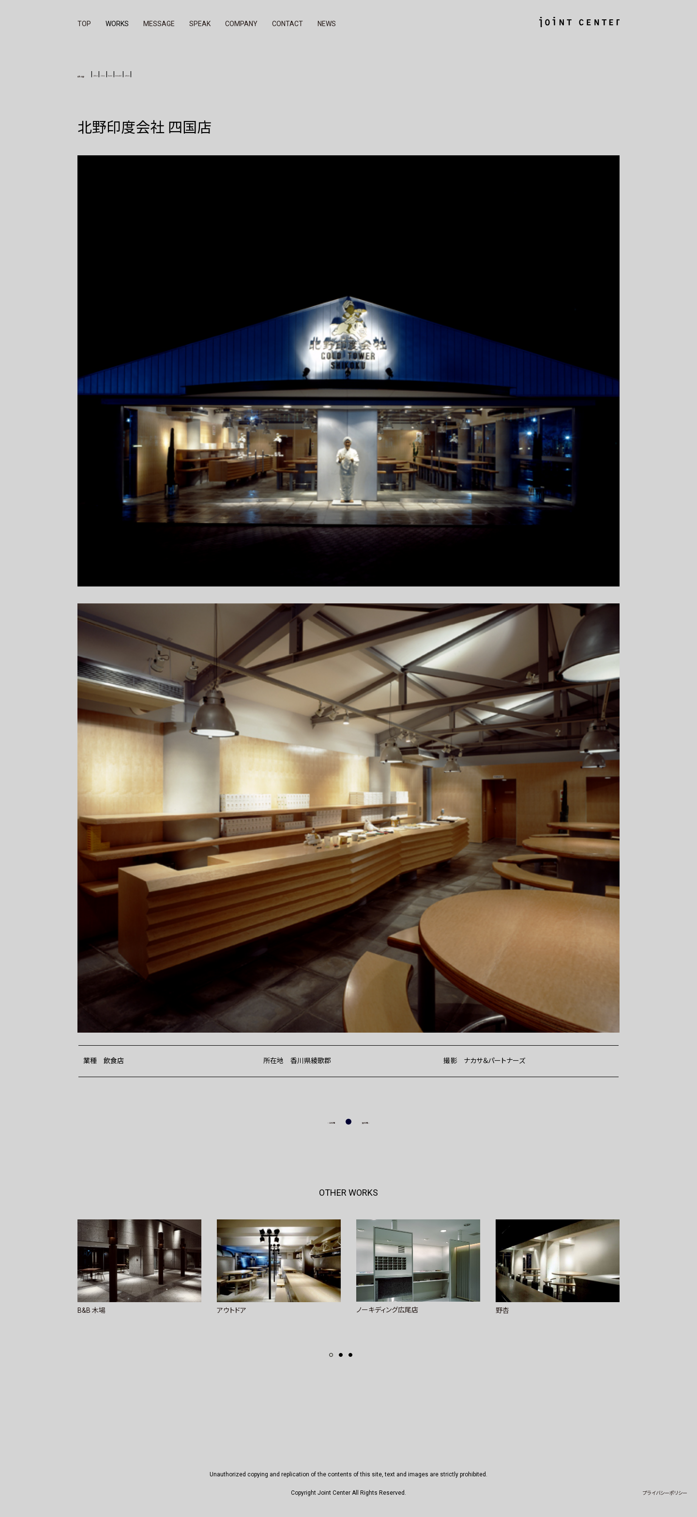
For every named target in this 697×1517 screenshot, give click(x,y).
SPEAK (200, 24)
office (123, 74)
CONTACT (287, 24)
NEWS (327, 24)
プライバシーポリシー (665, 1493)
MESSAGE (159, 24)
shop (90, 74)
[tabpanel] (139, 1266)
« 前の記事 (319, 1121)
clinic (147, 74)
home (172, 74)
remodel (202, 74)
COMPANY (241, 24)
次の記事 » (378, 1121)
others (233, 74)
